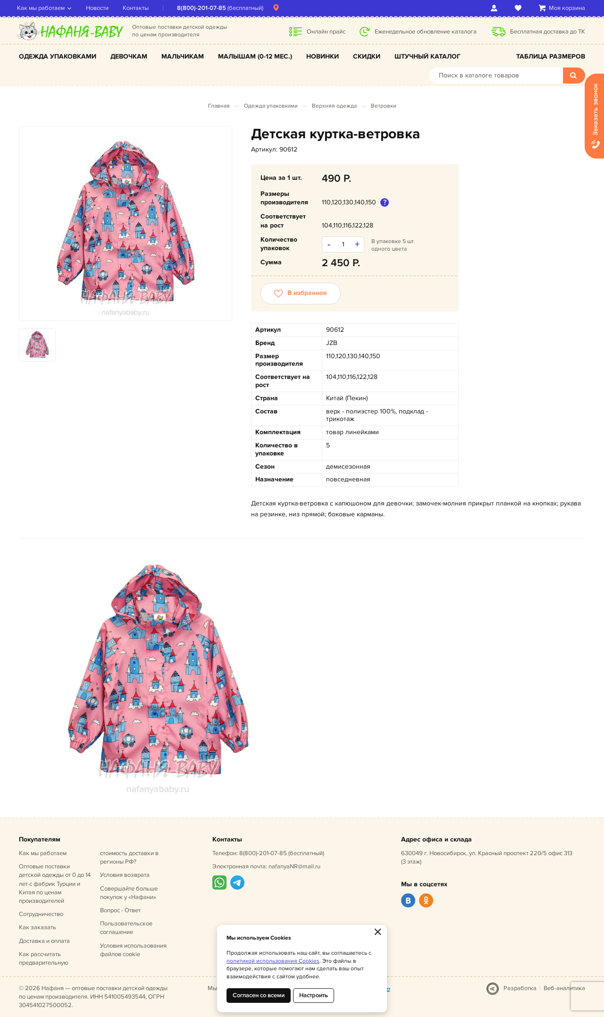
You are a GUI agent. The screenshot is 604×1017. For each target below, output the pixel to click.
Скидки (366, 56)
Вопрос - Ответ (120, 910)
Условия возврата (125, 875)
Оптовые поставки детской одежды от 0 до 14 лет (55, 884)
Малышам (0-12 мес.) (255, 56)
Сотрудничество (41, 914)
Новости (99, 8)
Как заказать (37, 927)
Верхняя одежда (334, 105)
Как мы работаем (43, 8)
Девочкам (128, 56)
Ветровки (383, 105)
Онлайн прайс (326, 31)
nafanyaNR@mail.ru (294, 866)
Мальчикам (182, 56)
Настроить (313, 995)
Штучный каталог (427, 56)
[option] (125, 223)
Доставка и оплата (44, 941)
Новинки (322, 56)
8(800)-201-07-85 (203, 8)
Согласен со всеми (259, 995)
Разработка (520, 988)
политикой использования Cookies (272, 961)
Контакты (138, 8)
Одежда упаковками (57, 56)
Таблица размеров (550, 56)
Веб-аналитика (564, 988)
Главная (219, 105)
